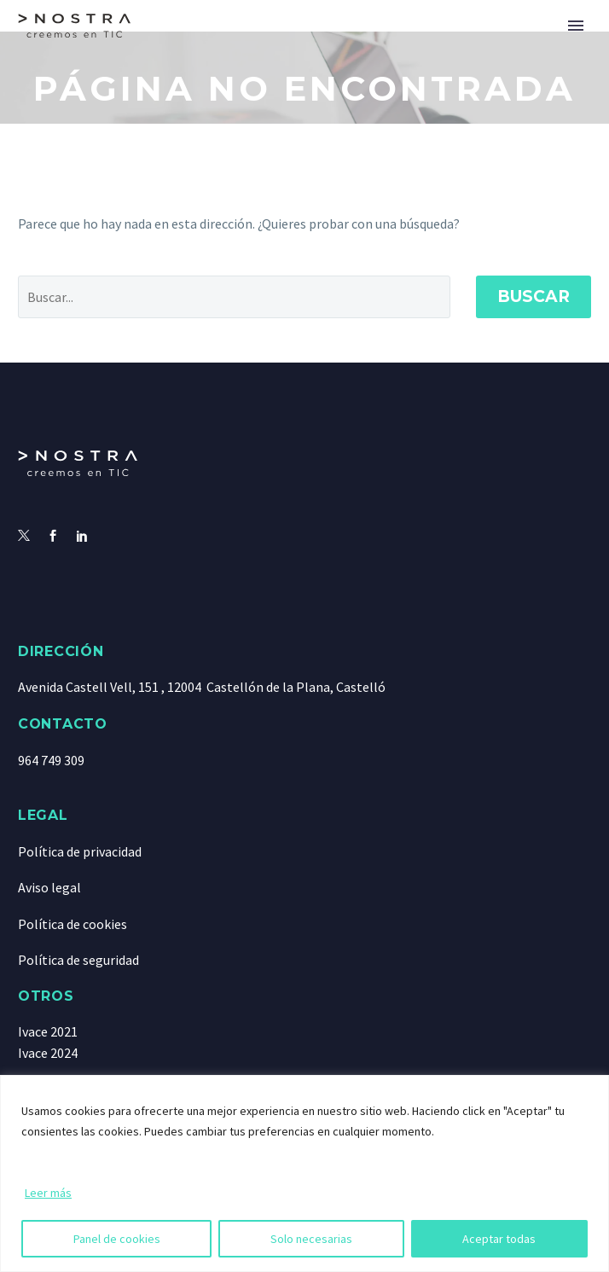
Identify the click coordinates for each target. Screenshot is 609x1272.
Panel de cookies (116, 1238)
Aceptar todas (499, 1238)
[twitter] (24, 536)
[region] (304, 1173)
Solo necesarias (311, 1238)
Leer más (48, 1192)
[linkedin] (82, 536)
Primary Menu (575, 25)
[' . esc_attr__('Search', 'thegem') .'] (234, 297)
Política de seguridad (78, 959)
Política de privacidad (80, 851)
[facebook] (53, 536)
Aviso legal (49, 887)
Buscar (533, 296)
